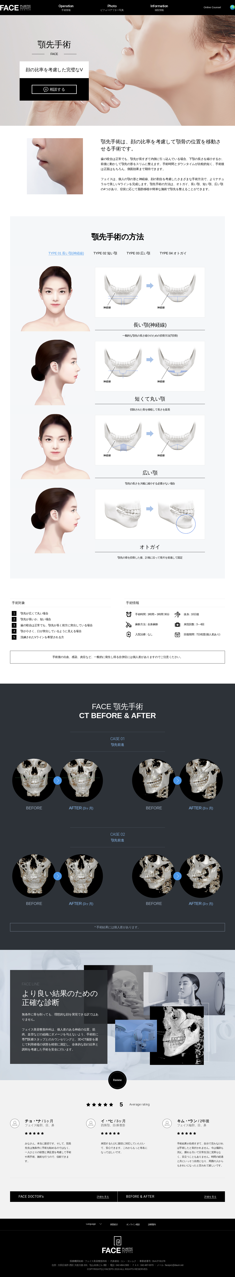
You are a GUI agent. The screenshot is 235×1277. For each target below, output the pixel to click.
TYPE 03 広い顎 (138, 253)
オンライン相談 (133, 1224)
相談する (57, 89)
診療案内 (152, 1224)
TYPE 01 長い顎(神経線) (66, 253)
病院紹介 (114, 1224)
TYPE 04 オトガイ (173, 253)
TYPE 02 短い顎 (105, 253)
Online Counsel (212, 7)
